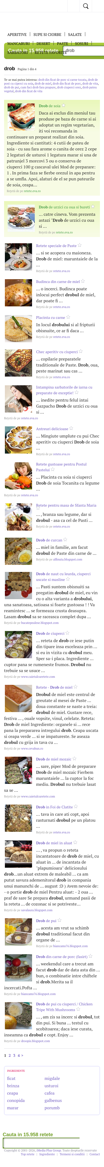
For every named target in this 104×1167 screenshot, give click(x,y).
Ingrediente (47, 1154)
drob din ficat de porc (67, 83)
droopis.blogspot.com (27, 1041)
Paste (62, 43)
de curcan (49, 540)
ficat (11, 1078)
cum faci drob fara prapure (38, 87)
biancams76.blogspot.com (62, 946)
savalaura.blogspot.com (28, 910)
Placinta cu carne (50, 317)
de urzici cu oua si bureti (64, 207)
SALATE (75, 34)
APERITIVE (17, 34)
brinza (13, 1086)
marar (12, 1108)
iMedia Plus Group (49, 1150)
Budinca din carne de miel (58, 281)
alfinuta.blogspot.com (59, 559)
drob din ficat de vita (29, 91)
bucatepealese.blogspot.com (31, 623)
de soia (50, 105)
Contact (95, 1154)
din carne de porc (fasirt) (61, 956)
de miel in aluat (54, 842)
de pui (46, 920)
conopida (16, 1100)
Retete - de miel (54, 687)
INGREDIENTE (16, 1071)
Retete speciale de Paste (56, 245)
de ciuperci (50, 633)
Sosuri (81, 43)
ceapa (12, 1093)
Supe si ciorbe (47, 34)
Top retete (27, 1154)
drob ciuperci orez (69, 87)
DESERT (43, 43)
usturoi (51, 1086)
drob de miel (43, 83)
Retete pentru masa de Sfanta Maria (66, 505)
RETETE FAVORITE (51, 52)
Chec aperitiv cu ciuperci (57, 351)
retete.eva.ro (24, 191)
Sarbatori (17, 52)
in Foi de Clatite (54, 806)
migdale (52, 1078)
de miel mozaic (53, 759)
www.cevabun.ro (23, 748)
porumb (52, 1108)
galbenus (53, 1100)
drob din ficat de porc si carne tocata (62, 80)
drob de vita (90, 83)
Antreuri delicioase (52, 428)
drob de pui (11, 87)
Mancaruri (18, 43)
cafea (50, 1093)
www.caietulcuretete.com (29, 677)
